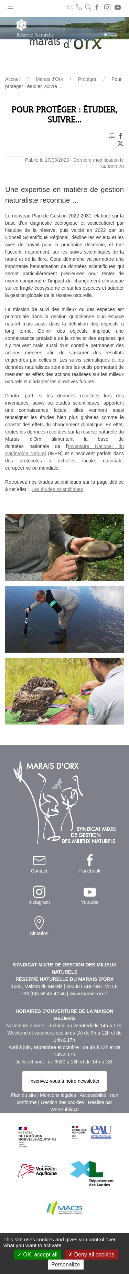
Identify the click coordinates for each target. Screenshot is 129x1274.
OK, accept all (37, 1254)
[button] (10, 7)
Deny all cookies (91, 1254)
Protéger (87, 79)
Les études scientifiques (57, 489)
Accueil (13, 79)
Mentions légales (58, 1095)
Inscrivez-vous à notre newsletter (64, 1081)
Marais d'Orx (49, 79)
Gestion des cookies (62, 1102)
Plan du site (23, 1095)
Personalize (65, 1264)
